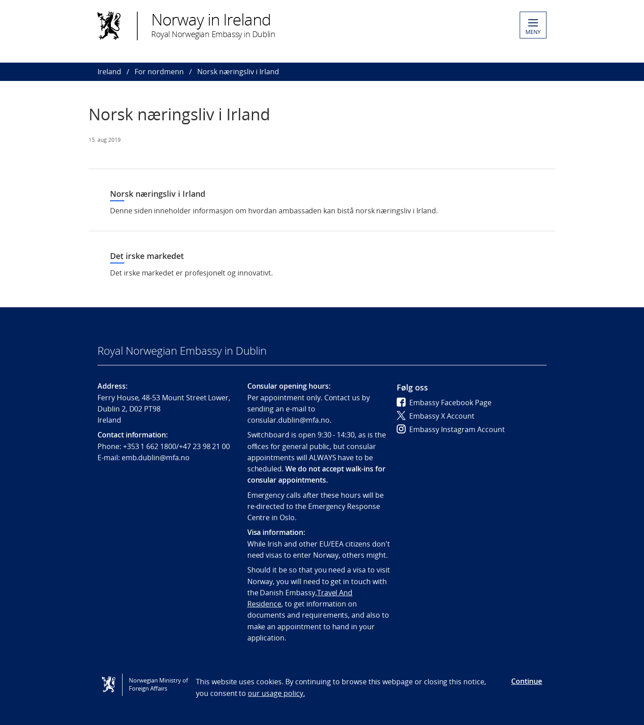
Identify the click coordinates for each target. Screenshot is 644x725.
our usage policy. (276, 693)
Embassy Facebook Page (444, 402)
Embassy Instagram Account (451, 429)
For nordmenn (159, 71)
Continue (526, 681)
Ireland (109, 71)
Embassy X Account (436, 416)
